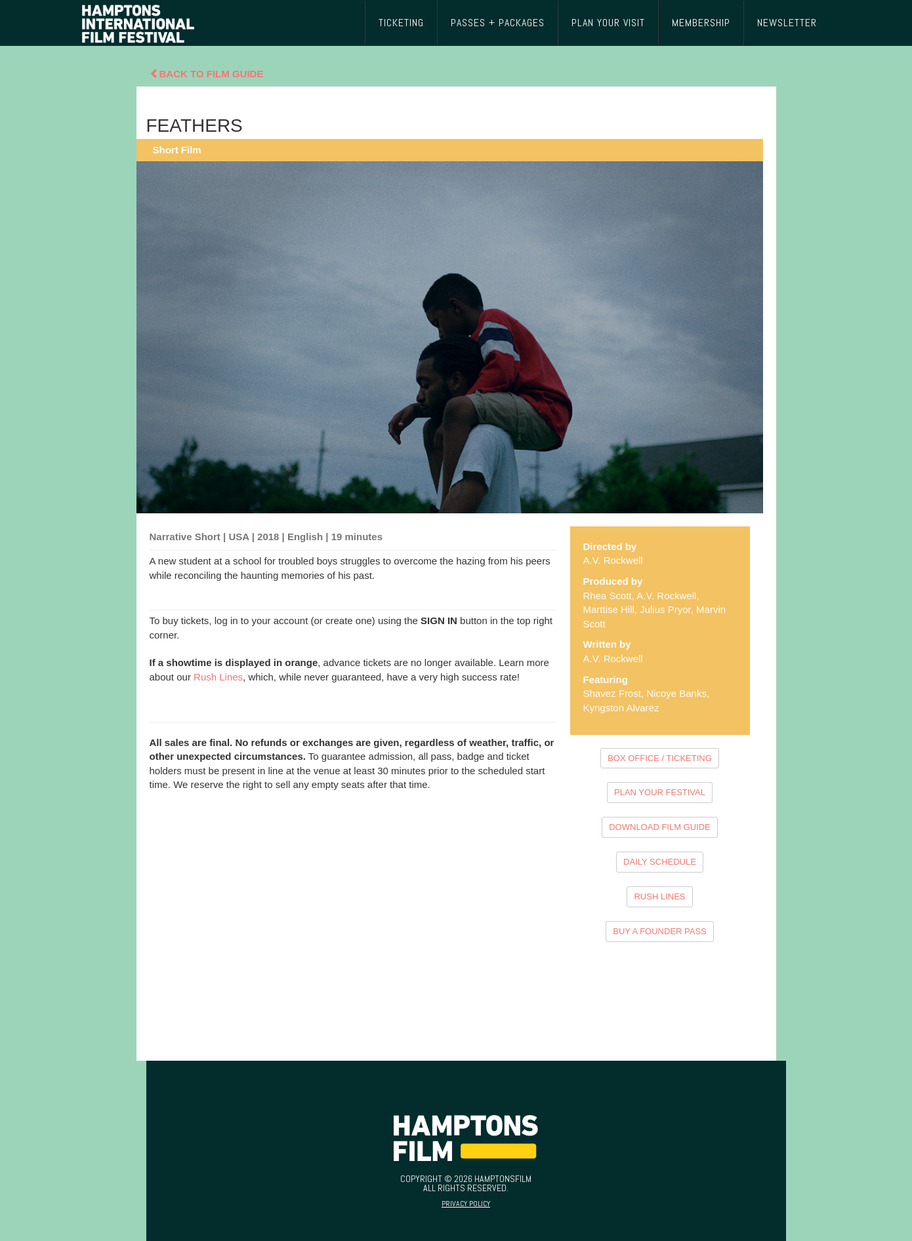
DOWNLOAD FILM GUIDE (660, 827)
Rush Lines (218, 676)
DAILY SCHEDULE (659, 862)
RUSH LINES (659, 896)
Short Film (177, 149)
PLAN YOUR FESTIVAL (659, 792)
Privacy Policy (466, 1203)
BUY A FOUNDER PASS (660, 931)
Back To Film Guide (207, 73)
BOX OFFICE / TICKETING (660, 758)
